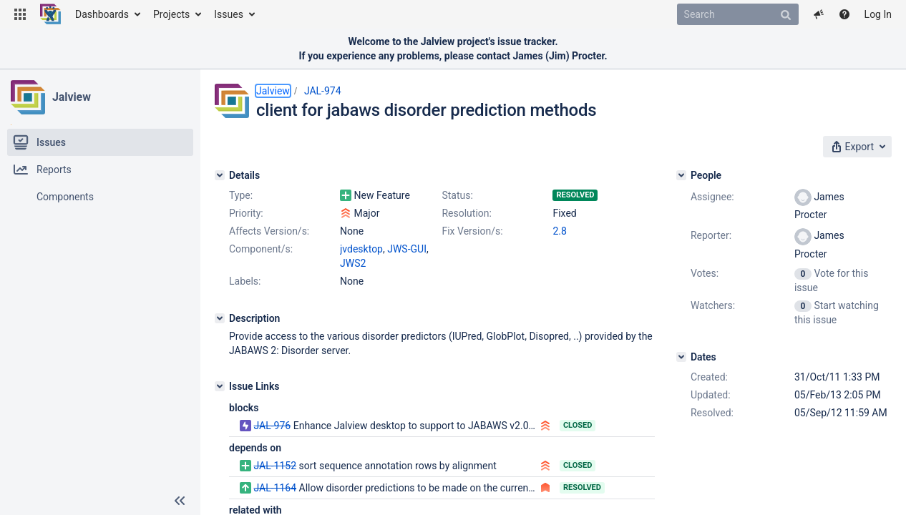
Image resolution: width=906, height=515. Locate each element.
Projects (171, 14)
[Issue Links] (220, 386)
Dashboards (102, 14)
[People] (681, 175)
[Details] (220, 175)
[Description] (220, 318)
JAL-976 (272, 425)
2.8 (559, 231)
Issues (228, 14)
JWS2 (353, 263)
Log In (878, 14)
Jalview (71, 97)
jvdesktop (361, 249)
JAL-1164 (274, 488)
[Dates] (681, 357)
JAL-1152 (274, 465)
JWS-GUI (407, 249)
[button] (20, 14)
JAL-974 (322, 91)
